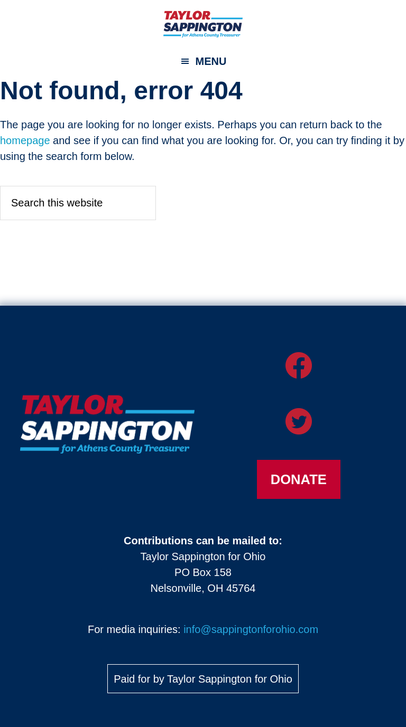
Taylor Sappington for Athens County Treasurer (202, 24)
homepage (25, 140)
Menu (211, 61)
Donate (299, 479)
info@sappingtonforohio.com (250, 629)
